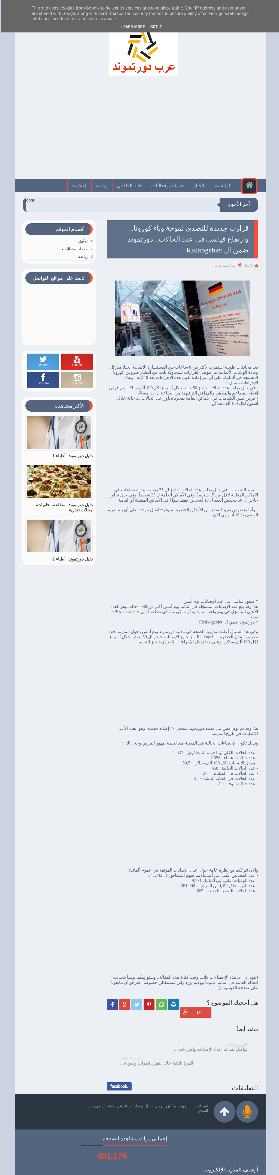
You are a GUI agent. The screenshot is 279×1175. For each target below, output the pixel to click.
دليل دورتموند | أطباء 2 (71, 559)
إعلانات (78, 185)
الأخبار (199, 185)
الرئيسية (222, 185)
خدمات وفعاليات (167, 185)
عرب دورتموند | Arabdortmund (141, 1167)
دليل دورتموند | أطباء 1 (71, 455)
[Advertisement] (139, 130)
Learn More (132, 27)
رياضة (101, 185)
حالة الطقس (129, 185)
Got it (155, 27)
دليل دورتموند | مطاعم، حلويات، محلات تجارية (63, 507)
